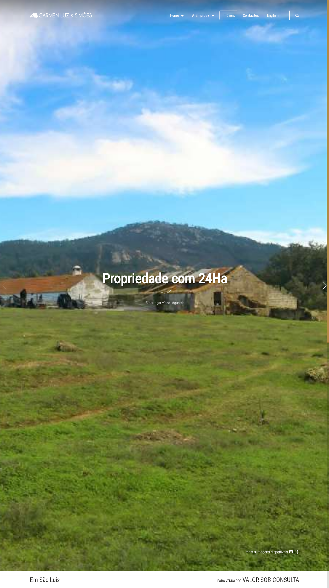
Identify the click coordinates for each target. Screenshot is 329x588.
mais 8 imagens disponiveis (269, 552)
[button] (324, 286)
